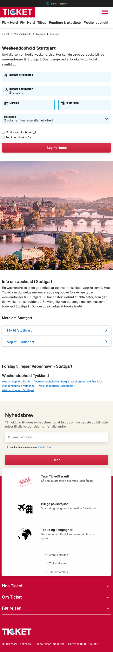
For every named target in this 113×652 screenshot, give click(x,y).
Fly (22, 22)
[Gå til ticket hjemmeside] (17, 11)
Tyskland (40, 34)
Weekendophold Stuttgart (18, 390)
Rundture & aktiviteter (65, 22)
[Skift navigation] (105, 12)
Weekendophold (96, 22)
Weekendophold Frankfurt (87, 381)
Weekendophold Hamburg (50, 381)
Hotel (31, 22)
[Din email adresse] (56, 437)
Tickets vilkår (44, 447)
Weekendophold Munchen (18, 385)
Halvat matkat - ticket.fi (83, 643)
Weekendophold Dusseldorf (55, 385)
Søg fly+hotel (57, 147)
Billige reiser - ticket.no (49, 643)
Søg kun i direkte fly (16, 137)
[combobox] (59, 78)
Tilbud (42, 22)
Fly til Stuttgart (19, 330)
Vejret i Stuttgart (20, 342)
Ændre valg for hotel (17, 132)
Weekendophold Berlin (16, 381)
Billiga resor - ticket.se (16, 643)
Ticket (5, 34)
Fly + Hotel (10, 22)
